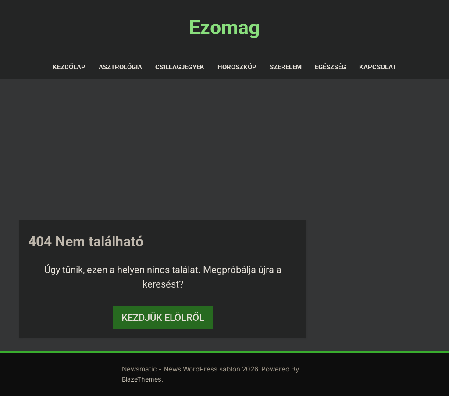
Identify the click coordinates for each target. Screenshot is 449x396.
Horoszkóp (237, 67)
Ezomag (224, 27)
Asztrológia (120, 67)
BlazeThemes (141, 379)
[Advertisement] (224, 149)
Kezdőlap (69, 67)
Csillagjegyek (179, 67)
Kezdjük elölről (162, 317)
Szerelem (286, 67)
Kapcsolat (377, 67)
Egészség (330, 67)
